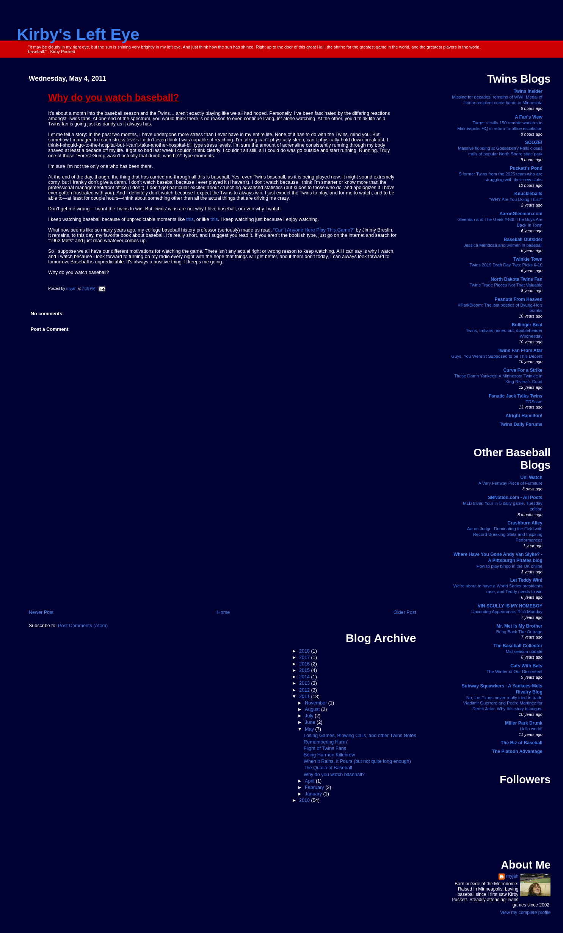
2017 (305, 657)
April (310, 781)
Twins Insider (528, 91)
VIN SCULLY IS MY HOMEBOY (510, 606)
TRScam (533, 401)
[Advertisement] (222, 552)
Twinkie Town (528, 259)
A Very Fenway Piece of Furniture (510, 483)
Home (223, 612)
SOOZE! (534, 142)
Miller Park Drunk (524, 723)
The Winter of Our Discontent (514, 671)
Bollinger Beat (526, 324)
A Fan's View (529, 117)
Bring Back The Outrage (519, 631)
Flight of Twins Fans (325, 748)
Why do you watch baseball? (334, 774)
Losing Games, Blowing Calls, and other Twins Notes (360, 735)
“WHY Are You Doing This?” (516, 199)
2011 (305, 696)
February (315, 787)
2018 (305, 651)
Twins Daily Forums (521, 424)
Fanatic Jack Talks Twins (516, 396)
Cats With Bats (526, 665)
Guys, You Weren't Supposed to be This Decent (496, 356)
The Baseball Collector (517, 645)
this (190, 219)
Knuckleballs (528, 193)
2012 (305, 690)
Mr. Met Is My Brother (519, 626)
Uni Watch (532, 477)
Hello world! (531, 728)
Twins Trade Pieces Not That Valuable (506, 285)
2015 (305, 670)
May (310, 729)
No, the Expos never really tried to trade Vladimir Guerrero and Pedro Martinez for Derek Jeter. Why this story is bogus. (503, 703)
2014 (305, 676)
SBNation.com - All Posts (515, 497)
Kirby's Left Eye (78, 34)
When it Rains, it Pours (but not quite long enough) (357, 761)
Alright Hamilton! (523, 415)
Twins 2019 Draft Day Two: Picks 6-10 (506, 265)
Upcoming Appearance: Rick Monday (506, 611)
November (316, 703)
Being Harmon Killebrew (329, 755)
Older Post (405, 612)
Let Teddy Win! (526, 580)
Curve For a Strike (522, 370)
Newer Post (41, 612)
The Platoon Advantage (517, 751)
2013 (305, 683)
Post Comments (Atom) (83, 625)
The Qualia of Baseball (328, 767)
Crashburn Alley (525, 523)
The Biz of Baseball (522, 742)
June (311, 722)
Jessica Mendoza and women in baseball (503, 245)
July (310, 716)
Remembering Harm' (326, 742)
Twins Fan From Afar (520, 350)
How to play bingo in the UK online (510, 566)
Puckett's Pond (526, 168)
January (314, 794)
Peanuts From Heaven (519, 299)
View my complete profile (525, 912)
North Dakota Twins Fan (516, 279)
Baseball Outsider (523, 239)
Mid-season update (524, 651)
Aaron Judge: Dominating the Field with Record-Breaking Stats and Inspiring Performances (505, 534)
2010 (305, 800)
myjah (512, 876)
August (313, 709)
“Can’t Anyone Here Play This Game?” (314, 230)
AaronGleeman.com (520, 213)
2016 (305, 664)
